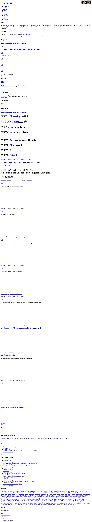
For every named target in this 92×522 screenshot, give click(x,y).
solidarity (79, 503)
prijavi (16, 159)
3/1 (2, 299)
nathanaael (13, 495)
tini (18, 503)
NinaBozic (3, 501)
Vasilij (42, 491)
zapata (52, 495)
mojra (86, 498)
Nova (66, 503)
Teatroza (39, 503)
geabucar (15, 503)
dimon (20, 504)
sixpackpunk (73, 503)
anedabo (56, 503)
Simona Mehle (41, 492)
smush (11, 499)
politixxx (84, 496)
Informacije (6, 6)
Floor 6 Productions (10, 498)
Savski (39, 500)
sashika (26, 501)
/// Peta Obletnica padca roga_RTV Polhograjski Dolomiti (22, 49)
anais (64, 498)
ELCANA (28, 492)
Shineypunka (62, 503)
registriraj (22, 159)
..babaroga (28, 500)
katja (42, 499)
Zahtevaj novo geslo (8, 520)
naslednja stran (4, 422)
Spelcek (19, 495)
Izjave (4, 10)
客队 (2, 82)
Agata (75, 499)
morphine (18, 500)
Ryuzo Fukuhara (58, 501)
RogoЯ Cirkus (6, 449)
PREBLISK (6, 448)
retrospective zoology (74, 501)
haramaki (56, 491)
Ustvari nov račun (7, 518)
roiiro (66, 496)
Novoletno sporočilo (8, 355)
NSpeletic (56, 492)
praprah (28, 491)
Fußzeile (14, 155)
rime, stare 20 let (7, 460)
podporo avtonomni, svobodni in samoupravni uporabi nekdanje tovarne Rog (26, 36)
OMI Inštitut (51, 496)
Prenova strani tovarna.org (9, 446)
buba (73, 498)
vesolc (6, 504)
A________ (14, 150)
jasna (6, 494)
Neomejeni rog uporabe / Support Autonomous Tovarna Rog (18, 34)
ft (69, 503)
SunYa (2, 504)
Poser (52, 501)
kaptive (71, 504)
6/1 (2, 65)
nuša (27, 504)
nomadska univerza (24, 503)
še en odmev (6, 471)
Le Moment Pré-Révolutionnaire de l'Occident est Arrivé (21, 328)
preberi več (28, 159)
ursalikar (85, 501)
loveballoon (65, 501)
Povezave (5, 19)
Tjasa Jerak (69, 500)
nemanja (60, 498)
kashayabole (47, 501)
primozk (25, 498)
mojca (71, 499)
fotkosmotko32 (16, 491)
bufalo (54, 500)
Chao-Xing (15, 116)
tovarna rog (6, 3)
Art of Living (35, 498)
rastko (29, 498)
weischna (9, 500)
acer (51, 494)
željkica (78, 492)
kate (56, 495)
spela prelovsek (20, 501)
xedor (76, 498)
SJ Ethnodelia (72, 496)
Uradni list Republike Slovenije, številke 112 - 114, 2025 (16, 465)
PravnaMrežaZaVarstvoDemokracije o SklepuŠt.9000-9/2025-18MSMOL (20, 463)
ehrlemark (38, 499)
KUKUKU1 (37, 491)
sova (11, 503)
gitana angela (48, 499)
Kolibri (8, 499)
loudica (13, 494)
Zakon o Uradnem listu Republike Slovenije (13, 476)
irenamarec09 (25, 495)
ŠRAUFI (87, 499)
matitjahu (8, 501)
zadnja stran (3, 423)
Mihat (66, 494)
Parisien (61, 504)
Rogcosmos (15, 140)
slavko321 (59, 495)
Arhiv (4, 16)
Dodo (64, 500)
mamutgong (46, 498)
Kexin (13, 132)
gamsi (65, 491)
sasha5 (58, 494)
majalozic (78, 496)
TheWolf (57, 496)
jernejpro (3, 498)
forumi (5, 13)
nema (14, 500)
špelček (16, 504)
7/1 (2, 59)
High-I (68, 492)
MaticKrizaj (9, 492)
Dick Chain (34, 500)
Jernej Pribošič (84, 492)
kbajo (73, 494)
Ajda (32, 491)
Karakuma (73, 492)
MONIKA (21, 494)
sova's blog (3, 380)
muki (22, 496)
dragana (24, 499)
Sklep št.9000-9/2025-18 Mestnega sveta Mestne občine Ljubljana (18, 481)
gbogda (40, 498)
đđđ (56, 498)
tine (89, 501)
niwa (86, 500)
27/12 (3, 383)
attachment (3, 180)
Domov (2, 104)
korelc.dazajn (12, 496)
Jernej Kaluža (47, 495)
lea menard (31, 501)
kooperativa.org (49, 503)
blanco (9, 494)
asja (48, 500)
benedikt (88, 494)
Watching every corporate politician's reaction (11, 294)
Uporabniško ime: (5, 510)
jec (1, 495)
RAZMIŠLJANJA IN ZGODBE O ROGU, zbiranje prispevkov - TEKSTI (20, 450)
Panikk (26, 494)
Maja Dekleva (27, 496)
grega (42, 501)
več (1, 75)
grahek (2, 494)
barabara (50, 504)
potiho (54, 494)
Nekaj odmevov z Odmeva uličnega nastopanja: (14, 473)
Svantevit (9, 491)
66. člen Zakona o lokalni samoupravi (12, 478)
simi (32, 492)
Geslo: (2, 513)
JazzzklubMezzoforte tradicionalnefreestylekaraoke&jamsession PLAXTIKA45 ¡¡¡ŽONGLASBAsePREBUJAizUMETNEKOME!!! (34, 438)
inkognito (68, 498)
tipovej (23, 492)
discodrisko (11, 504)
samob (21, 498)
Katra (24, 504)
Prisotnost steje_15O (68, 495)
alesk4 (84, 503)
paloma (23, 500)
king (47, 496)
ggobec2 (67, 499)
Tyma (38, 496)
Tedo (82, 495)
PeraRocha (4, 491)
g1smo (78, 495)
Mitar (67, 504)
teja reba (14, 501)
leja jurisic (31, 494)
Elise (12, 145)
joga (17, 494)
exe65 (80, 494)
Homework (44, 500)
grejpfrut (62, 496)
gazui (35, 492)
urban (75, 495)
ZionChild (3, 499)
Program (5, 7)
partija (34, 503)
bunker (79, 499)
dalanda (88, 503)
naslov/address (4, 97)
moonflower (55, 504)
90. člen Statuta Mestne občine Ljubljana (12, 484)
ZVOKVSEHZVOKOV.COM (36, 495)
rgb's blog (3, 159)
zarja (48, 494)
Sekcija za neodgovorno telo (36, 504)
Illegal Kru (73, 491)
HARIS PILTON (49, 492)
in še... (4, 468)
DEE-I (85, 491)
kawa (43, 503)
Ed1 (79, 498)
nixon (62, 494)
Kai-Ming (14, 121)
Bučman (19, 492)
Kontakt (5, 18)
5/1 (2, 71)
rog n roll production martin (58, 499)
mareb (17, 498)
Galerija (5, 14)
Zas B (77, 494)
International (6, 15)
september (62, 492)
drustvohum (80, 491)
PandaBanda (3, 500)
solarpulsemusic (6, 495)
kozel (69, 491)
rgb (64, 504)
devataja (18, 496)
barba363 (61, 491)
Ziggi (60, 500)
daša (81, 501)
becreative (52, 498)
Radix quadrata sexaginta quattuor (14, 43)
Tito (8, 503)
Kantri (14, 492)
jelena (2, 503)
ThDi (75, 504)
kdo (7, 496)
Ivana (82, 498)
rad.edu (82, 500)
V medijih (5, 11)
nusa (83, 499)
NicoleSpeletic (76, 500)
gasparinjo (43, 494)
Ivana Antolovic (18, 499)
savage (69, 494)
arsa (5, 503)
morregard (46, 491)
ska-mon (34, 496)
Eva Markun (37, 494)
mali (57, 500)
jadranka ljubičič (31, 499)
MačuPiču (42, 496)
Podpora (5, 9)
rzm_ (12, 127)
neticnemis (23, 491)
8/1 (2, 53)
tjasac (51, 491)
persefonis (37, 501)
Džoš (84, 494)
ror (51, 500)
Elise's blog (9, 180)
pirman (45, 504)
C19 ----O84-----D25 (8, 452)
